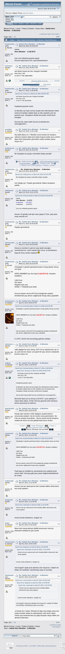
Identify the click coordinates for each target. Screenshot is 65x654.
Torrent (8, 21)
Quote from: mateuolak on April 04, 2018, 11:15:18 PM (31, 505)
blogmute (9, 500)
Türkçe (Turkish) (28, 28)
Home (10, 23)
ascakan (8, 129)
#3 (59, 89)
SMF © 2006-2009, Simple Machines (44, 646)
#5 (59, 149)
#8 (59, 223)
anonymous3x (10, 301)
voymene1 (9, 433)
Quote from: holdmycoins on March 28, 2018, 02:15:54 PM (33, 174)
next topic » (56, 34)
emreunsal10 (10, 542)
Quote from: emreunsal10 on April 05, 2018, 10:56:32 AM (32, 580)
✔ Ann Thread (30, 165)
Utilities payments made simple (37, 427)
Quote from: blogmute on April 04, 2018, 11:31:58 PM (31, 547)
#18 (59, 524)
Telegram (40, 426)
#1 (59, 45)
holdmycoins (10, 148)
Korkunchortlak (11, 44)
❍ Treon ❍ (23, 426)
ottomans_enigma (12, 344)
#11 (59, 302)
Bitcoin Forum (9, 28)
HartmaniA (9, 575)
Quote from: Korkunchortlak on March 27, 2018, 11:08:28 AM (34, 368)
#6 (59, 170)
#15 (59, 434)
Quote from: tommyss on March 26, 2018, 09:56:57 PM (32, 93)
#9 (59, 243)
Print (57, 36)
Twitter (33, 426)
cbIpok (8, 363)
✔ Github (23, 165)
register (30, 13)
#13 (59, 364)
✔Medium (38, 165)
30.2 (12, 19)
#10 (59, 262)
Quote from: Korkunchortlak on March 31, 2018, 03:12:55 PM (34, 306)
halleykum (9, 190)
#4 (59, 130)
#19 (59, 543)
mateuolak (9, 481)
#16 (59, 482)
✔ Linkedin (51, 165)
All (15, 37)
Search (21, 23)
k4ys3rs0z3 (9, 408)
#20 (59, 576)
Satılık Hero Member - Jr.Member (32, 44)
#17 (59, 501)
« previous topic (45, 34)
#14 (59, 409)
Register (33, 23)
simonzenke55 (11, 243)
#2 (59, 67)
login (24, 13)
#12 (59, 345)
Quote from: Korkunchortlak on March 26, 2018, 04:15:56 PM (34, 195)
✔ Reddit (45, 165)
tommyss (8, 66)
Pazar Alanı (39, 28)
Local (18, 28)
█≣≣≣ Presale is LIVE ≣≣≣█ (45, 163)
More (39, 23)
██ (24, 429)
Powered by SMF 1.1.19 (24, 646)
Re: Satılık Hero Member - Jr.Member (35, 169)
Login (27, 23)
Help (15, 23)
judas (7, 523)
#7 (59, 191)
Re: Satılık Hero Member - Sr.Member (33, 66)
